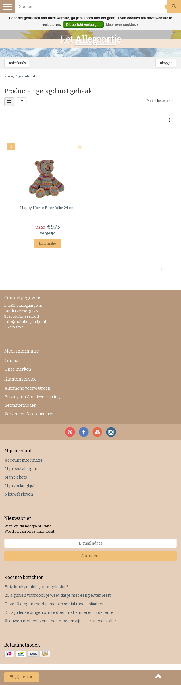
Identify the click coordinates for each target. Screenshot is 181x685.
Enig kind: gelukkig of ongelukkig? (36, 586)
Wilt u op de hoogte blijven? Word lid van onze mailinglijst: (29, 529)
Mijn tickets (16, 477)
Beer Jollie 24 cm (47, 208)
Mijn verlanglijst (20, 485)
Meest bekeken (159, 101)
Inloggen (166, 63)
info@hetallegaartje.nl (25, 321)
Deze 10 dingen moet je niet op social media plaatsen (55, 604)
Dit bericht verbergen (83, 25)
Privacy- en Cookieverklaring (32, 396)
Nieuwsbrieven (19, 494)
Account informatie (24, 460)
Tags (18, 76)
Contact (12, 360)
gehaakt (29, 76)
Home (8, 76)
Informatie (47, 244)
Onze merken (18, 369)
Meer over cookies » (122, 25)
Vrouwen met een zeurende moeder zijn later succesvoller (60, 621)
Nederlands (16, 63)
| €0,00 (22, 677)
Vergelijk (47, 233)
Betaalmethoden (20, 405)
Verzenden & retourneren (30, 414)
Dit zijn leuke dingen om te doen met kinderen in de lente (59, 612)
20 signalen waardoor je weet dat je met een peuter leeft (58, 595)
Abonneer (90, 555)
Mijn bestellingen (21, 468)
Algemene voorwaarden (27, 388)
